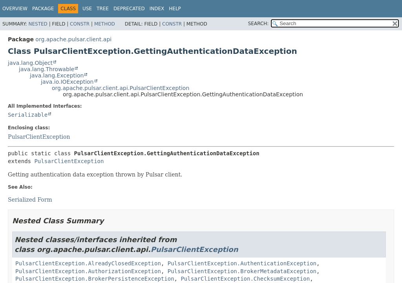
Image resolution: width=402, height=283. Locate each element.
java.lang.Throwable (46, 69)
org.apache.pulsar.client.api (73, 39)
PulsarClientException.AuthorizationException (88, 271)
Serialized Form (30, 200)
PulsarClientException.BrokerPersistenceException (94, 279)
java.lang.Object (30, 63)
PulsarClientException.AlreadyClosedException (88, 263)
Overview (14, 8)
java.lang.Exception (57, 75)
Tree (103, 8)
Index (157, 8)
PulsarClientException (39, 137)
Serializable (28, 115)
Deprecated (129, 8)
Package (43, 8)
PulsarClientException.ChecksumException (245, 279)
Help (175, 8)
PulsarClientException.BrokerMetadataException (242, 271)
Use (87, 8)
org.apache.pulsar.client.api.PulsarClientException (120, 88)
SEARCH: (258, 23)
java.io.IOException (67, 82)
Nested (37, 24)
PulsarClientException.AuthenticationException (242, 263)
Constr (80, 24)
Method (104, 24)
